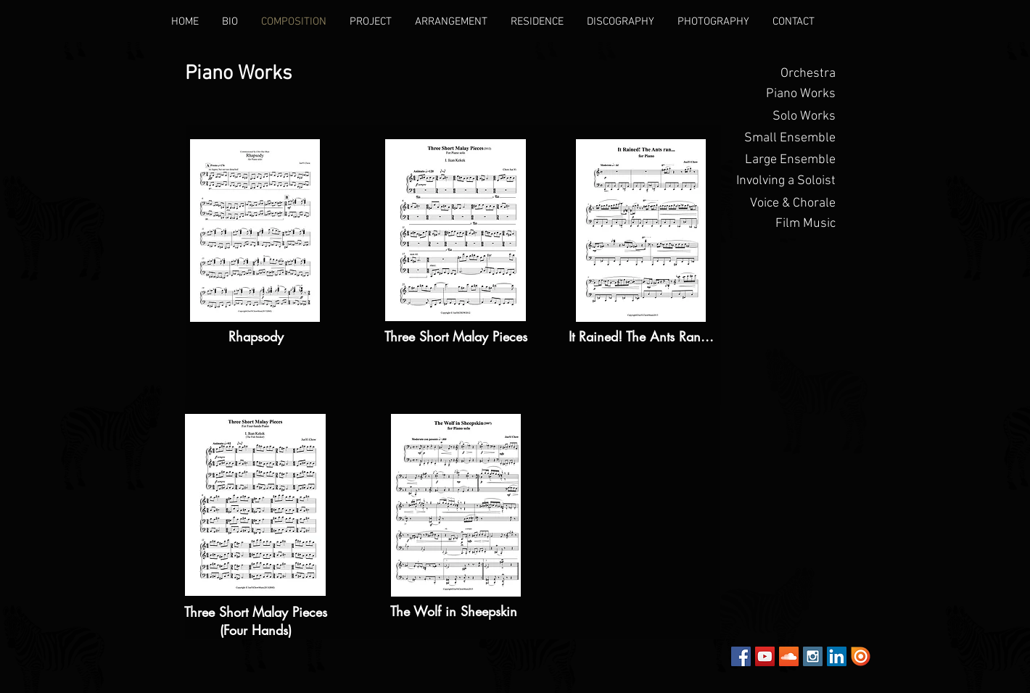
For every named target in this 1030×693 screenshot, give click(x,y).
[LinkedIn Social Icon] (836, 656)
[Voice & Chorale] (784, 203)
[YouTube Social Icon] (765, 656)
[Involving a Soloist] (784, 181)
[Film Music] (784, 223)
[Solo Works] (784, 116)
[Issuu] (860, 656)
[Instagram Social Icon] (813, 656)
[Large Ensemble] (784, 160)
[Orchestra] (784, 73)
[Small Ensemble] (784, 138)
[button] (784, 94)
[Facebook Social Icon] (741, 656)
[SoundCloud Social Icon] (789, 656)
